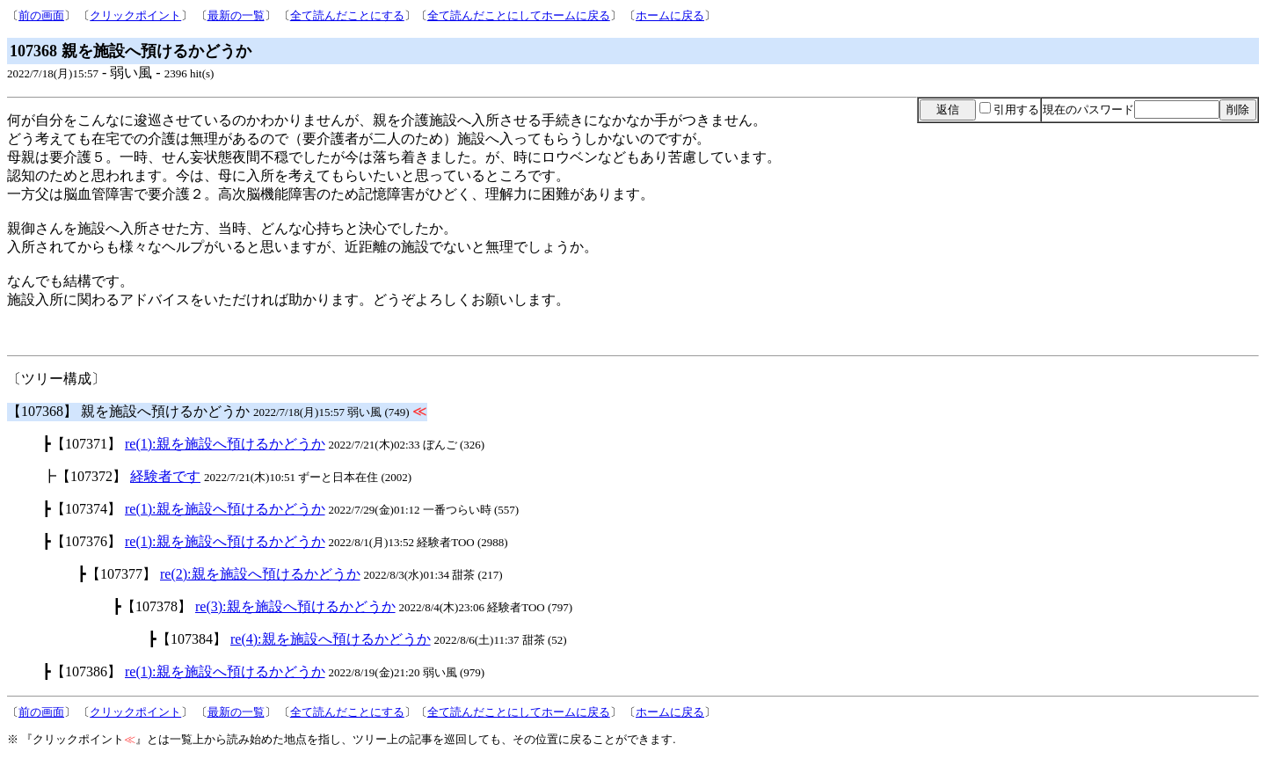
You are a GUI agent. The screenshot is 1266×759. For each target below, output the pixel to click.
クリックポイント (135, 15)
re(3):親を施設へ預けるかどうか (295, 606)
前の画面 (41, 15)
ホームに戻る (670, 15)
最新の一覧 (236, 15)
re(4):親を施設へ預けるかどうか (330, 638)
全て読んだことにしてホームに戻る (518, 15)
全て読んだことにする (347, 15)
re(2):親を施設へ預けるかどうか (260, 573)
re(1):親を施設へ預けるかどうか (225, 443)
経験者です (165, 476)
